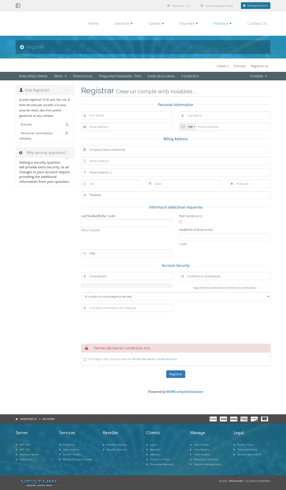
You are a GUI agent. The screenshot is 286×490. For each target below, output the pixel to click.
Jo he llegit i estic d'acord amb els (132, 359)
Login (151, 444)
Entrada (240, 66)
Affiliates (153, 454)
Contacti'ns (190, 76)
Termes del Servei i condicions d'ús (154, 359)
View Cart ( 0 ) (178, 5)
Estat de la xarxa (161, 76)
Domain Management (205, 464)
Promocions (82, 76)
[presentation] (176, 327)
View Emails (199, 444)
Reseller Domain (115, 449)
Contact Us (257, 23)
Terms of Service (245, 449)
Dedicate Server (27, 454)
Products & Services (204, 459)
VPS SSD (23, 449)
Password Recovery (160, 464)
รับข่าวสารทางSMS (191, 216)
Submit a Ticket (158, 459)
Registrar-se (259, 66)
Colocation (24, 459)
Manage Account (255, 5)
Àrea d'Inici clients (33, 76)
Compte (258, 76)
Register (153, 449)
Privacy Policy (243, 444)
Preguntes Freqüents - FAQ (120, 76)
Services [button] (123, 23)
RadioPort (66, 444)
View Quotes (199, 449)
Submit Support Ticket (216, 5)
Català (223, 66)
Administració (28, 419)
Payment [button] (189, 23)
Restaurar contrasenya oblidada (45, 135)
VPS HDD (23, 444)
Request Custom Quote (75, 459)
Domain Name (70, 454)
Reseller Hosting (115, 444)
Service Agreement (247, 454)
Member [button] (223, 23)
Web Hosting (69, 449)
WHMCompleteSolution (184, 391)
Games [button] (156, 23)
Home (93, 23)
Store (60, 76)
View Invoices (200, 454)
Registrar (48, 419)
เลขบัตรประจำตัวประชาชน (196, 230)
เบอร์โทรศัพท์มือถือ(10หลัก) (98, 216)
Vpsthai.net (236, 481)
